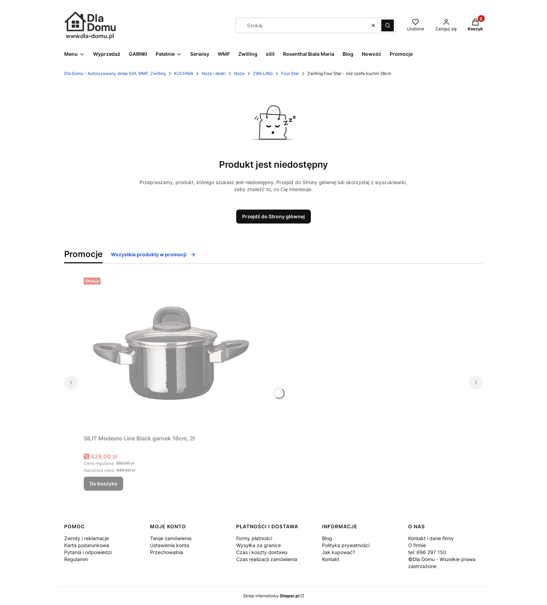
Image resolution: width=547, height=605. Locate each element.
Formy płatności (254, 538)
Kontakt (330, 559)
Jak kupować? (338, 552)
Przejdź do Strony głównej (273, 216)
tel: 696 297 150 (427, 552)
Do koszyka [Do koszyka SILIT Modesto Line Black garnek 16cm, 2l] (103, 483)
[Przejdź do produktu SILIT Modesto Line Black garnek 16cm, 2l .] (171, 353)
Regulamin (76, 559)
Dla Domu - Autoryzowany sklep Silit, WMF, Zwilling (115, 73)
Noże (239, 73)
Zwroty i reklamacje (86, 538)
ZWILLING (263, 73)
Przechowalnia (166, 552)
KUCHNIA (183, 73)
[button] (387, 25)
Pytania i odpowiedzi (88, 552)
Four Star (290, 73)
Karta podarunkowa (86, 545)
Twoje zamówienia (171, 538)
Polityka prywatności (345, 545)
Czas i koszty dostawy (262, 552)
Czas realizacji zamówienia (266, 559)
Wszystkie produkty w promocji (153, 254)
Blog (327, 538)
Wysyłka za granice (258, 545)
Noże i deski (214, 73)
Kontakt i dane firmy (431, 538)
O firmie (417, 545)
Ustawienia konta (169, 545)
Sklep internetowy (271, 595)
